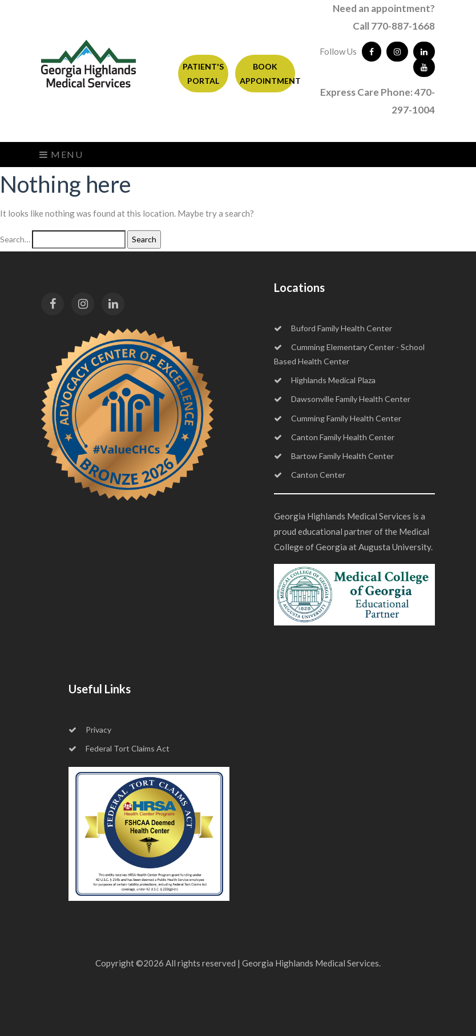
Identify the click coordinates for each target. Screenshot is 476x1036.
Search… (15, 239)
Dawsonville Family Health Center (342, 399)
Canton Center (309, 475)
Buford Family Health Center (333, 328)
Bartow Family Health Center (334, 456)
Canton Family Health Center (334, 437)
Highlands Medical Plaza (325, 380)
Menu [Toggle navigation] (61, 154)
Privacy (89, 729)
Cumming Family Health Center (337, 418)
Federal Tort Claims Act (119, 748)
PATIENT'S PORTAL (203, 74)
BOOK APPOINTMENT (267, 74)
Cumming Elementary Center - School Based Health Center (349, 354)
